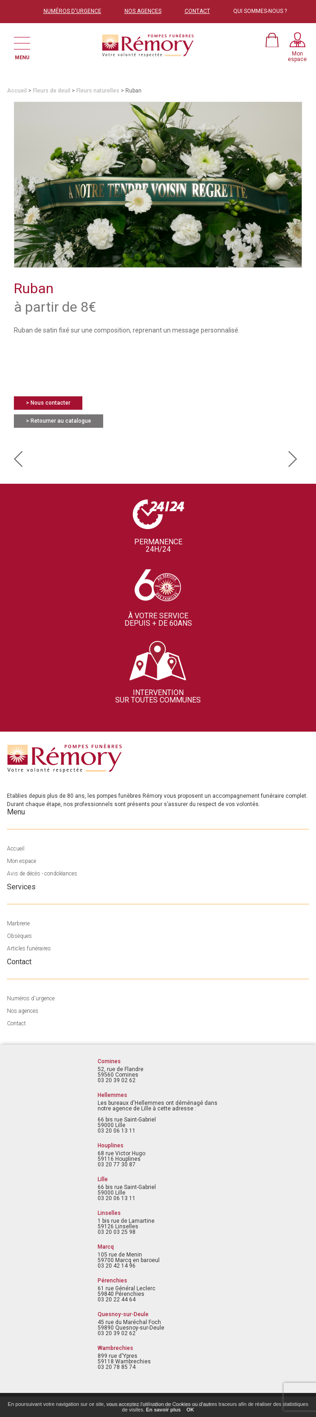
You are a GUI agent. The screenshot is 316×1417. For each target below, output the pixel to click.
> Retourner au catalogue (58, 421)
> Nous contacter (48, 403)
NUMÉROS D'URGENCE (72, 11)
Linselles (109, 1213)
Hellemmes (112, 1095)
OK (190, 1409)
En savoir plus (163, 1409)
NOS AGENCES (142, 11)
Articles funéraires (29, 948)
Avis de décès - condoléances (42, 873)
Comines (109, 1061)
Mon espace (21, 861)
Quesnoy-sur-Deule (123, 1314)
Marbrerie (18, 923)
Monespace (297, 56)
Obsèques (19, 936)
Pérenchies (112, 1280)
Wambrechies (115, 1348)
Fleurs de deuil (51, 90)
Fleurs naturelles (97, 90)
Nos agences (22, 1011)
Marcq (106, 1247)
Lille (103, 1179)
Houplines (111, 1145)
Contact (16, 1023)
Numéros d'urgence (31, 998)
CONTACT (197, 11)
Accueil (17, 90)
